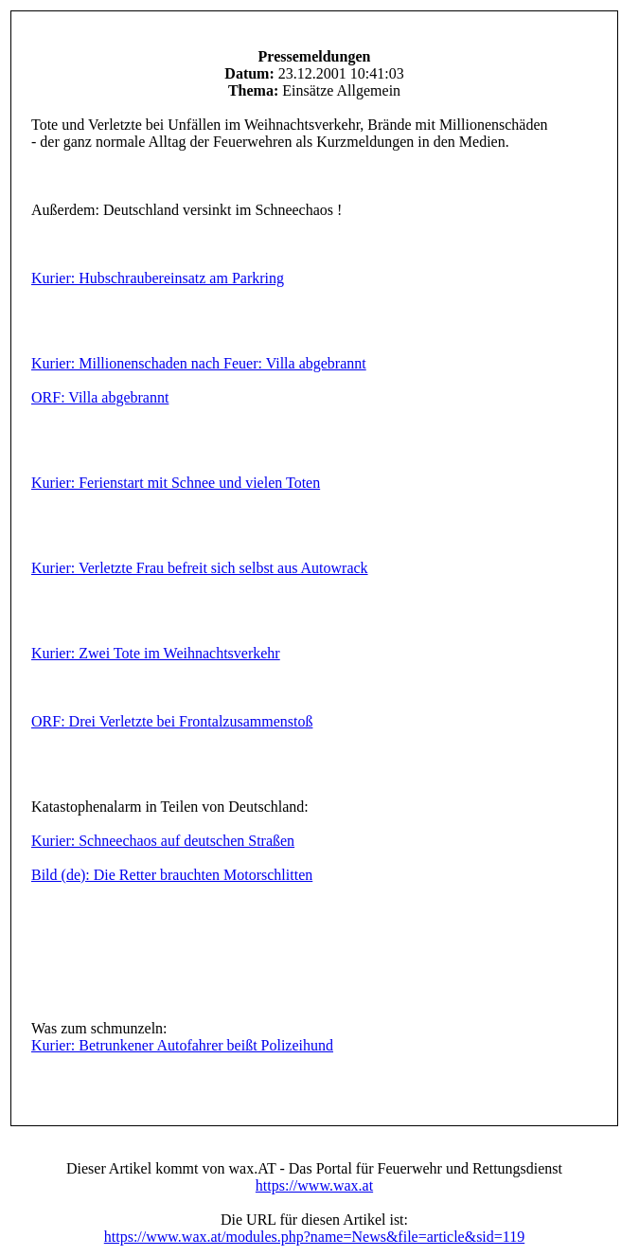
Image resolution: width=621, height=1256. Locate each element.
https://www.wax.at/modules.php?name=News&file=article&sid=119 (314, 1237)
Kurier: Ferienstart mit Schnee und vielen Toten (175, 483)
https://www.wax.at (314, 1185)
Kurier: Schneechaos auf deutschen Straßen (162, 841)
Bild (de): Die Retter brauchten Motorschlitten (171, 875)
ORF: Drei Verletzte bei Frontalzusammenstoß (171, 721)
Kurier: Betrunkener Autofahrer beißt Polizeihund (182, 1045)
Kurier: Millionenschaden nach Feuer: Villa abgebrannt (198, 363)
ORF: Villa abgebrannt (100, 397)
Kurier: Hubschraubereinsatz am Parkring (157, 278)
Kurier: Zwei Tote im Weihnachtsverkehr (155, 653)
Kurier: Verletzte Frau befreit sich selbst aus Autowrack (199, 568)
